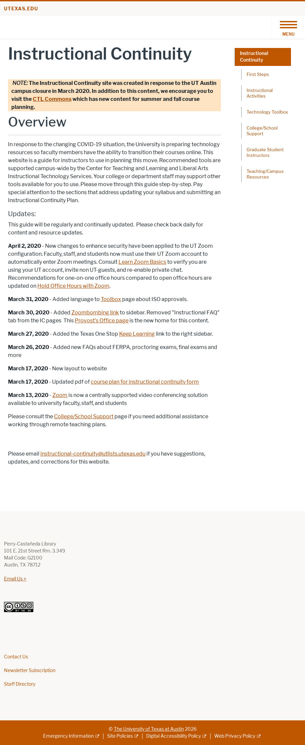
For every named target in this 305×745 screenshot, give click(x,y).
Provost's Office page (101, 320)
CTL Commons (52, 99)
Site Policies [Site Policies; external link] (120, 736)
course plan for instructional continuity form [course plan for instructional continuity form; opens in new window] (145, 382)
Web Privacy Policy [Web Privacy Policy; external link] (234, 736)
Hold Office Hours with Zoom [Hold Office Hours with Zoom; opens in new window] (73, 286)
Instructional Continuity (254, 57)
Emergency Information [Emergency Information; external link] (68, 736)
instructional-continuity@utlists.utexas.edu (92, 454)
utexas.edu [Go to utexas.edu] (21, 9)
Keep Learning (137, 334)
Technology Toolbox (267, 112)
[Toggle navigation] (288, 27)
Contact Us (16, 657)
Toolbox (111, 299)
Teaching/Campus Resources (265, 174)
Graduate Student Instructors (265, 152)
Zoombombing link (95, 312)
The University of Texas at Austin (149, 729)
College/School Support (83, 416)
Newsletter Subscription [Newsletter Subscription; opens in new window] (29, 670)
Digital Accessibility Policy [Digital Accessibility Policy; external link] (173, 736)
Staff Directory (19, 684)
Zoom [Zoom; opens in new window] (59, 395)
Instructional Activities (260, 93)
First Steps (258, 74)
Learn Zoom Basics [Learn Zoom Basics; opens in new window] (142, 262)
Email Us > (15, 579)
